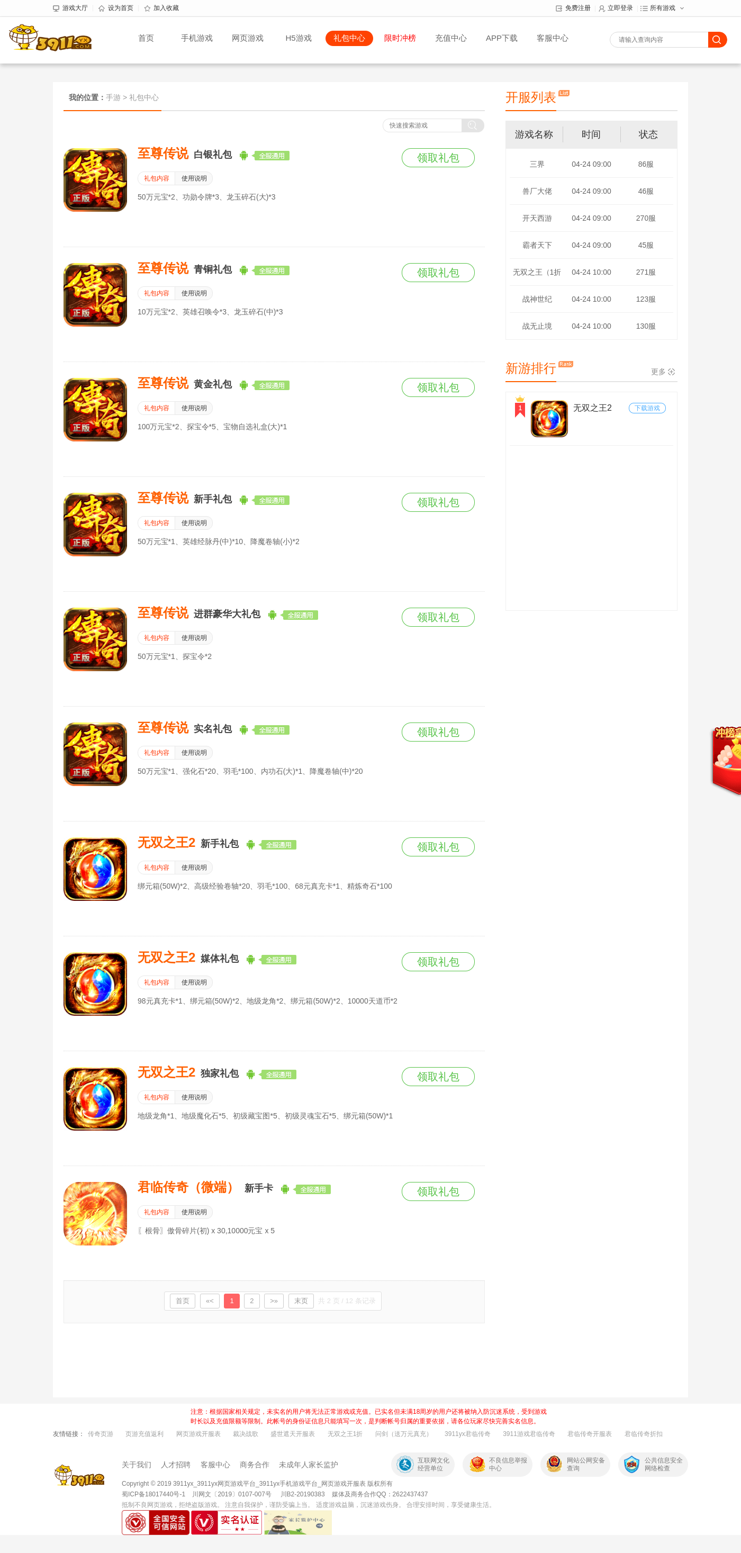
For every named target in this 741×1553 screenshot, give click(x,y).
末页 (301, 1301)
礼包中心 (349, 37)
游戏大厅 (70, 8)
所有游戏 (657, 8)
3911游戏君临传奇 (529, 1434)
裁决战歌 (245, 1434)
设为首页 (115, 8)
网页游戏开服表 (198, 1434)
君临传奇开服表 (589, 1434)
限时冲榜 (400, 37)
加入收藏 (161, 8)
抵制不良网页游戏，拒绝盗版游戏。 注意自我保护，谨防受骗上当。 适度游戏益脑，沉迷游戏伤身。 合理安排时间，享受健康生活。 (308, 1505)
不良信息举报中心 (508, 1464)
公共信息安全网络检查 (664, 1464)
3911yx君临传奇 (468, 1434)
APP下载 (502, 37)
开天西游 (537, 218)
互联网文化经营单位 (433, 1464)
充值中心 (451, 37)
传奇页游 (100, 1434)
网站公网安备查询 (586, 1464)
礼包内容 (156, 178)
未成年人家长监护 (308, 1464)
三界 (537, 164)
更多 (658, 371)
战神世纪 (537, 299)
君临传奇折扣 (644, 1434)
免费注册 (573, 8)
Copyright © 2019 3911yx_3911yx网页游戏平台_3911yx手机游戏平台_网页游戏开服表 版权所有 (257, 1483)
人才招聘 (176, 1464)
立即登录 (615, 8)
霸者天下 (537, 245)
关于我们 (136, 1464)
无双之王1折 (345, 1434)
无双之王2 (592, 407)
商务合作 (254, 1464)
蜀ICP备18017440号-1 (153, 1494)
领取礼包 (438, 158)
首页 (146, 37)
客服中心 (552, 37)
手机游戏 (197, 37)
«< (210, 1301)
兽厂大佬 (537, 191)
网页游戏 (248, 37)
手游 (113, 97)
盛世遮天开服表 (292, 1434)
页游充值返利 (144, 1434)
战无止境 (537, 326)
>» (274, 1301)
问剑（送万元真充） (403, 1434)
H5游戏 (298, 37)
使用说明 (194, 178)
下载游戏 (647, 408)
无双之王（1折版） (537, 276)
